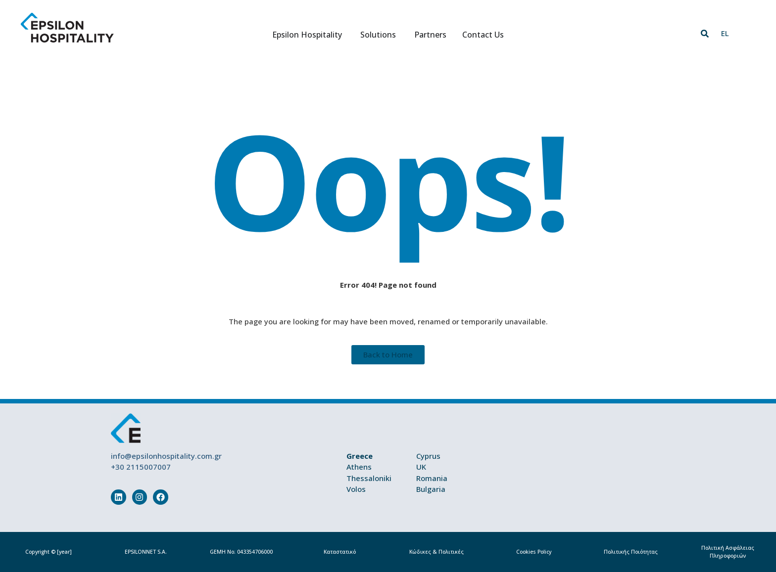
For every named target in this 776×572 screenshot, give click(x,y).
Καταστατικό (340, 551)
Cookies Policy (533, 551)
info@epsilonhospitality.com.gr (166, 456)
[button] (705, 34)
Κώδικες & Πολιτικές (436, 551)
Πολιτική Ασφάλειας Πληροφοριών (727, 551)
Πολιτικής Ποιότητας (631, 551)
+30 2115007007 (141, 467)
